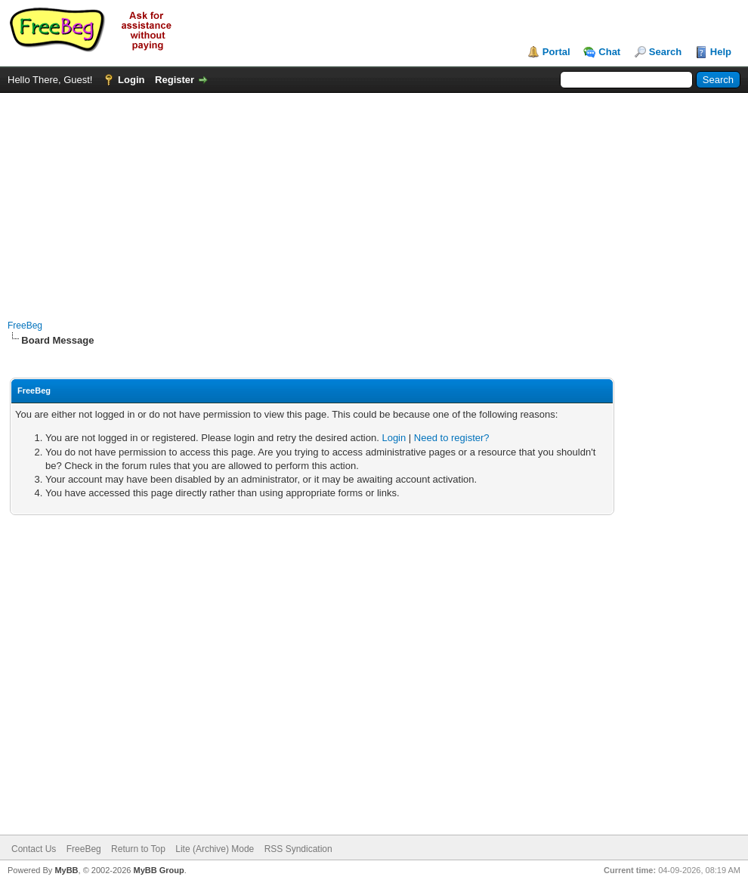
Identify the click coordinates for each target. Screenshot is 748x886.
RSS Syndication (298, 849)
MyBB (66, 870)
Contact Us (33, 849)
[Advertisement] (374, 198)
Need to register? (452, 437)
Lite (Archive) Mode (214, 849)
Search (665, 51)
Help (720, 51)
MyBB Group (158, 870)
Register (174, 79)
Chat (609, 51)
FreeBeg (25, 325)
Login (131, 79)
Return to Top (138, 849)
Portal (556, 51)
